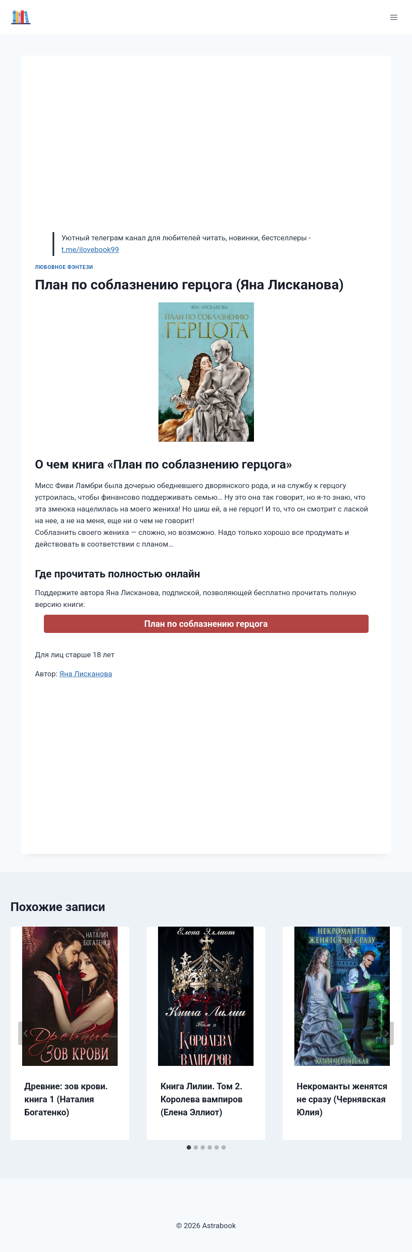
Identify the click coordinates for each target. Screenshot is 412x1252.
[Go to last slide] (26, 1033)
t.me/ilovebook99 (90, 249)
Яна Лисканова (85, 673)
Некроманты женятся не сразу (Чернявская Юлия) (342, 1099)
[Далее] (386, 1033)
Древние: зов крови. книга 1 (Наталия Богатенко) (66, 1099)
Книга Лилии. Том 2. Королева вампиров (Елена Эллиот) (202, 1099)
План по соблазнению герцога (205, 624)
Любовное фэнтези (64, 267)
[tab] (189, 1147)
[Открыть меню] (394, 17)
